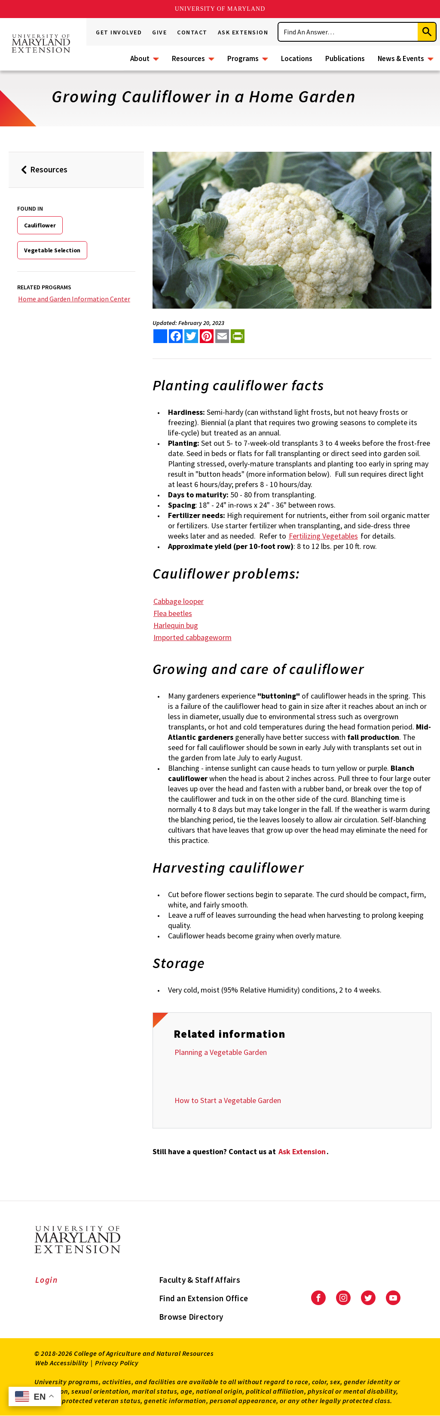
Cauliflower (40, 225)
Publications (345, 58)
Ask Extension (243, 32)
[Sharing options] (160, 336)
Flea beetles (172, 613)
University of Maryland (220, 9)
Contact (192, 32)
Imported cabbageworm (192, 637)
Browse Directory (191, 1317)
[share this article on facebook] (175, 336)
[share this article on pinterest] (206, 336)
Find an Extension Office (203, 1298)
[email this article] (222, 336)
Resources (188, 58)
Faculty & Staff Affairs (199, 1280)
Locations (296, 58)
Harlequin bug (175, 625)
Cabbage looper (178, 601)
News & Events (401, 58)
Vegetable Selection (52, 250)
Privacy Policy (116, 1362)
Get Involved (119, 32)
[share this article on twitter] (191, 336)
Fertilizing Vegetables (323, 536)
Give (159, 32)
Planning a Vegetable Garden (220, 1052)
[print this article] (237, 336)
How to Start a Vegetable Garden (227, 1100)
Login (46, 1280)
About (140, 58)
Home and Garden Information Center (74, 298)
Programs (243, 58)
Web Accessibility (62, 1362)
